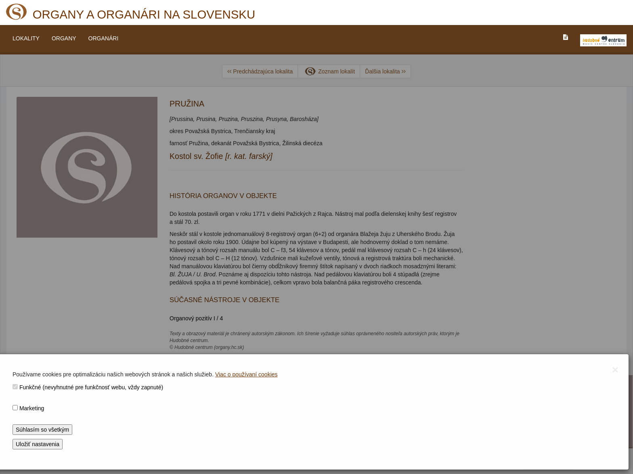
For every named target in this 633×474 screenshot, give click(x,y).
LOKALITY (26, 38)
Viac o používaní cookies (246, 374)
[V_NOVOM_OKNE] (603, 40)
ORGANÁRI (103, 38)
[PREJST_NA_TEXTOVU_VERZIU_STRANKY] (565, 37)
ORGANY (64, 38)
